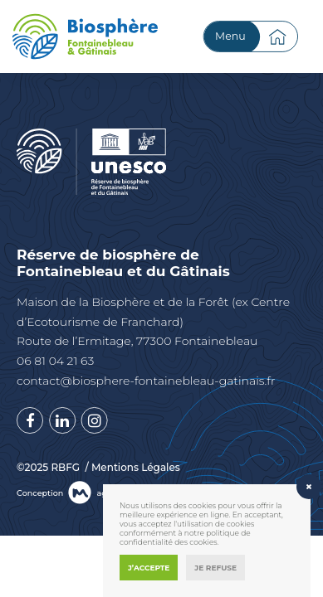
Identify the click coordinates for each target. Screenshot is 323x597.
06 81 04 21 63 (55, 360)
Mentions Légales (135, 467)
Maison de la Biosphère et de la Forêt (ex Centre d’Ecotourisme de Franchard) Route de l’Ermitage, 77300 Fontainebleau (153, 321)
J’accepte (148, 567)
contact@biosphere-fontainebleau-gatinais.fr (146, 380)
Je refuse (215, 567)
